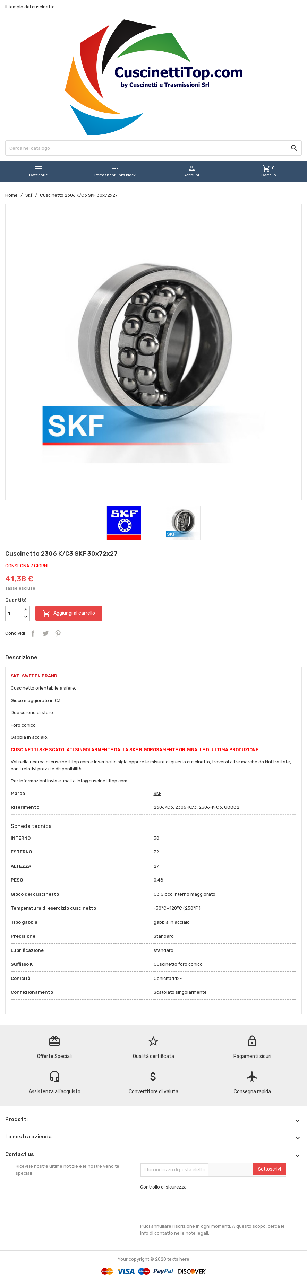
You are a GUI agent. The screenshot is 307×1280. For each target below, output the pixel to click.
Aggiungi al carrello (68, 613)
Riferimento (25, 807)
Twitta (45, 633)
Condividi (33, 633)
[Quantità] (13, 613)
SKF (157, 793)
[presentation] (193, 1206)
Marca (18, 793)
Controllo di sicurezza (163, 1187)
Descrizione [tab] (21, 657)
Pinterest (58, 633)
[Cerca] (153, 148)
